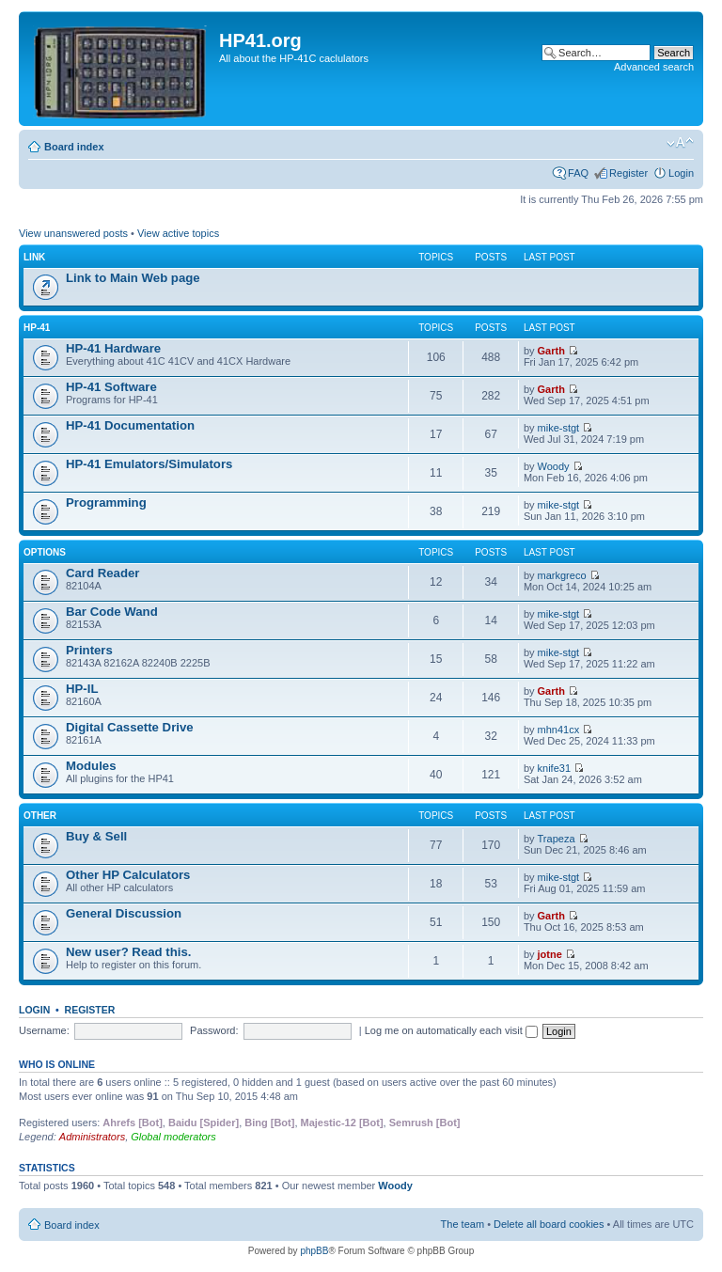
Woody (554, 466)
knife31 (554, 768)
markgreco (562, 575)
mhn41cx (559, 729)
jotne (550, 954)
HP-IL (82, 689)
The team (462, 1224)
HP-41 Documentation (130, 425)
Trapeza (556, 838)
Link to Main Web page (133, 278)
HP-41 (37, 327)
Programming (106, 502)
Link (34, 257)
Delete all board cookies (549, 1224)
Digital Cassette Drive (130, 727)
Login (681, 173)
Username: (44, 1030)
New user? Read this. (128, 952)
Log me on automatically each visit (451, 1030)
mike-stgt (559, 427)
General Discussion (123, 913)
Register (628, 173)
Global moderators (173, 1136)
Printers (89, 650)
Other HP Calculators (128, 875)
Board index (74, 146)
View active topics (178, 233)
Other (40, 815)
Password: (214, 1030)
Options (45, 552)
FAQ (578, 173)
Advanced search (654, 66)
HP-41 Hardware (113, 348)
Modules (91, 766)
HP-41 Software (111, 387)
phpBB (314, 1251)
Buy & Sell (96, 836)
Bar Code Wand (112, 612)
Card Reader (102, 573)
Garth (551, 350)
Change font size (680, 142)
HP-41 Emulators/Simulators (149, 464)
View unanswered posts (73, 233)
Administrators (92, 1136)
